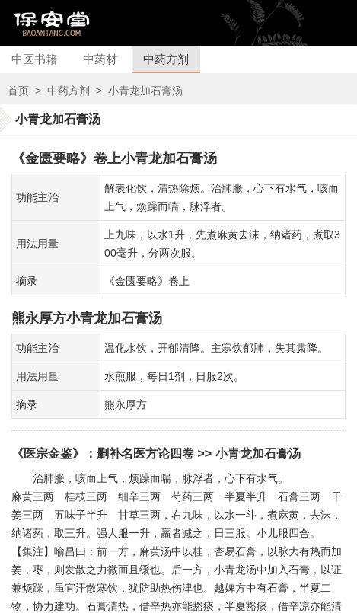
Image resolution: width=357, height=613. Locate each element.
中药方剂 (166, 59)
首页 (18, 91)
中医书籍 (34, 59)
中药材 (100, 59)
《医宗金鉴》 (47, 453)
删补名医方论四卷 (145, 453)
